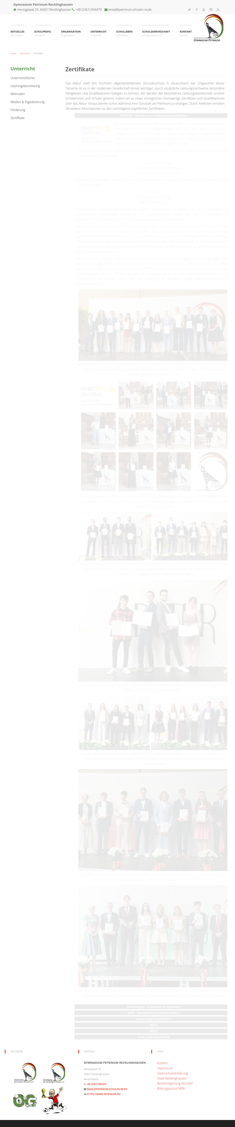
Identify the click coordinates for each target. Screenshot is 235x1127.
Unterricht (98, 33)
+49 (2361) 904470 (88, 9)
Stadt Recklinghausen (172, 1078)
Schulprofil (42, 33)
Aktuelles (17, 33)
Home (13, 53)
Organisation (71, 33)
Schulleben (124, 33)
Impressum (165, 1068)
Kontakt (186, 33)
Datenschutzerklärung (172, 1073)
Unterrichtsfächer (23, 78)
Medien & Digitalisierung (28, 102)
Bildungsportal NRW (171, 1088)
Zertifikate (18, 118)
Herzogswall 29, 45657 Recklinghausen (44, 9)
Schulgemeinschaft (156, 33)
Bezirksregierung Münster (175, 1083)
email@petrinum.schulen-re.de (129, 9)
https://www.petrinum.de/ (104, 1094)
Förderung (18, 110)
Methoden (18, 94)
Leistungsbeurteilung (25, 86)
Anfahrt (162, 1063)
